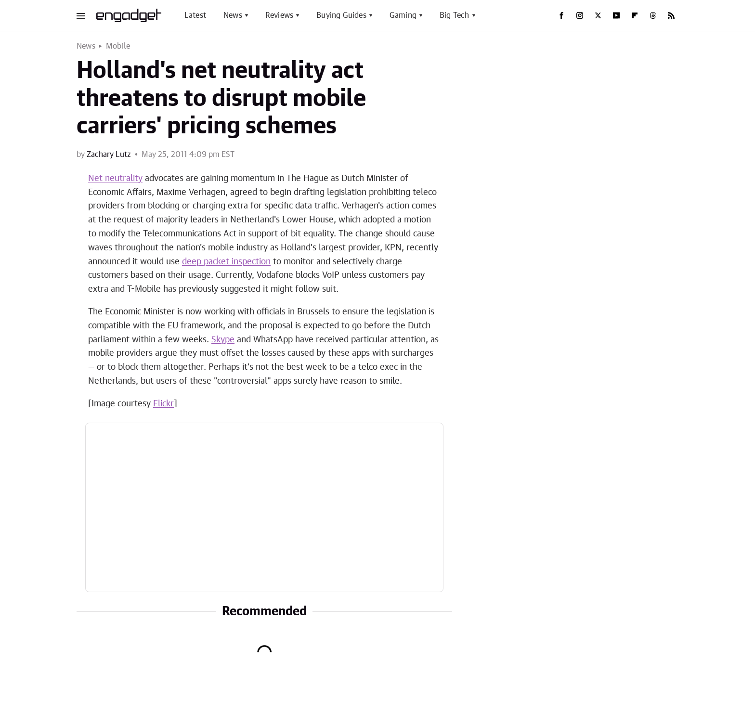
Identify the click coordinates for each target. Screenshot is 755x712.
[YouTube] (616, 15)
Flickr (163, 404)
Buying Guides (341, 15)
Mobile (118, 46)
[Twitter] (598, 15)
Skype (222, 340)
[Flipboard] (634, 15)
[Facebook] (561, 15)
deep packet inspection (226, 262)
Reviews (279, 15)
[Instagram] (580, 15)
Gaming (403, 15)
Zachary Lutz (109, 154)
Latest (195, 15)
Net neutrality (115, 178)
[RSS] (671, 15)
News (232, 15)
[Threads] (653, 15)
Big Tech (454, 15)
